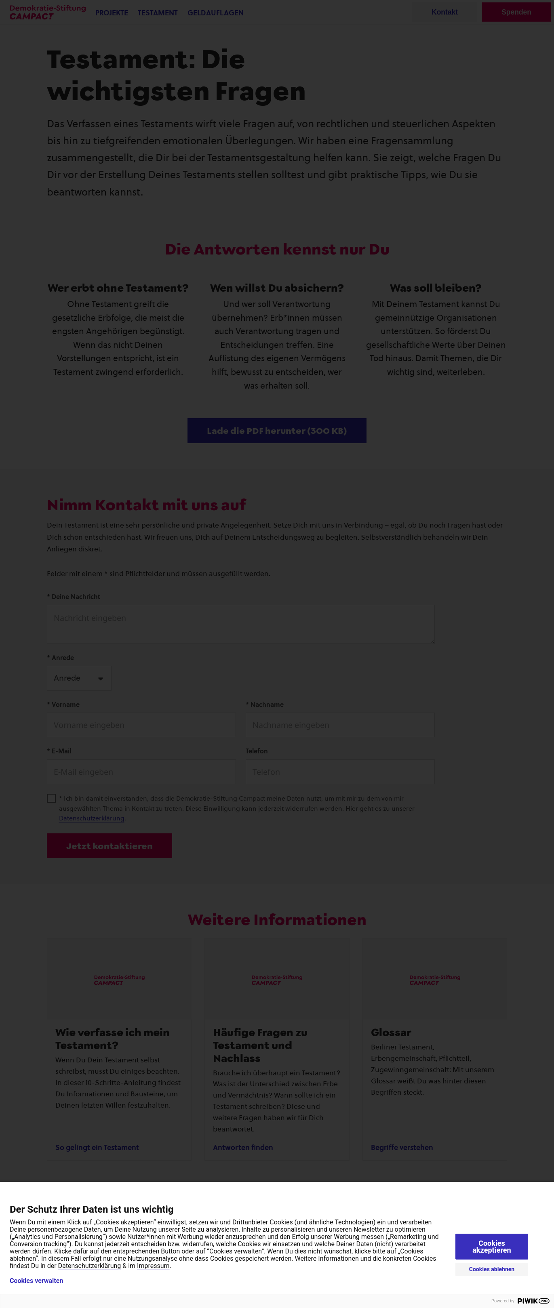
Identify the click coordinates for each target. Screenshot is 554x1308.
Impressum (153, 1266)
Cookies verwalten (36, 1281)
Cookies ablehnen (492, 1269)
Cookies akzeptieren (491, 1246)
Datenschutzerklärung (89, 1266)
